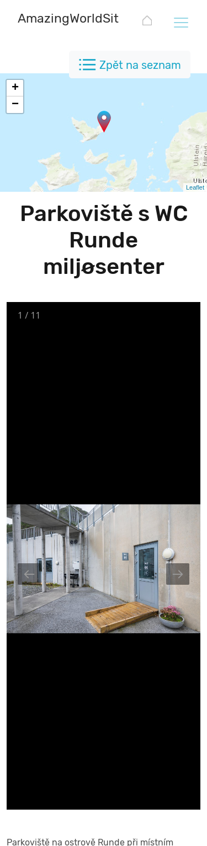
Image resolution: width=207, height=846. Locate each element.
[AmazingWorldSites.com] (89, 19)
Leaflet (195, 187)
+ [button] (15, 88)
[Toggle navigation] (180, 22)
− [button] (15, 104)
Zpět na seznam (140, 65)
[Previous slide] (29, 574)
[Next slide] (177, 574)
